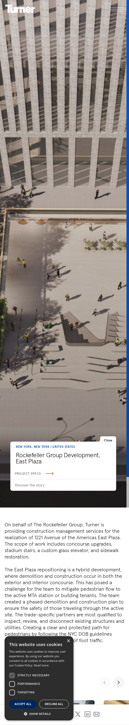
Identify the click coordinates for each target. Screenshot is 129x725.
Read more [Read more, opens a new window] (41, 665)
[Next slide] (118, 682)
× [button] (68, 641)
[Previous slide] (104, 682)
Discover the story (29, 485)
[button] (39, 713)
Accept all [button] (23, 704)
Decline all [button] (54, 704)
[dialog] (39, 678)
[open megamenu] (94, 9)
